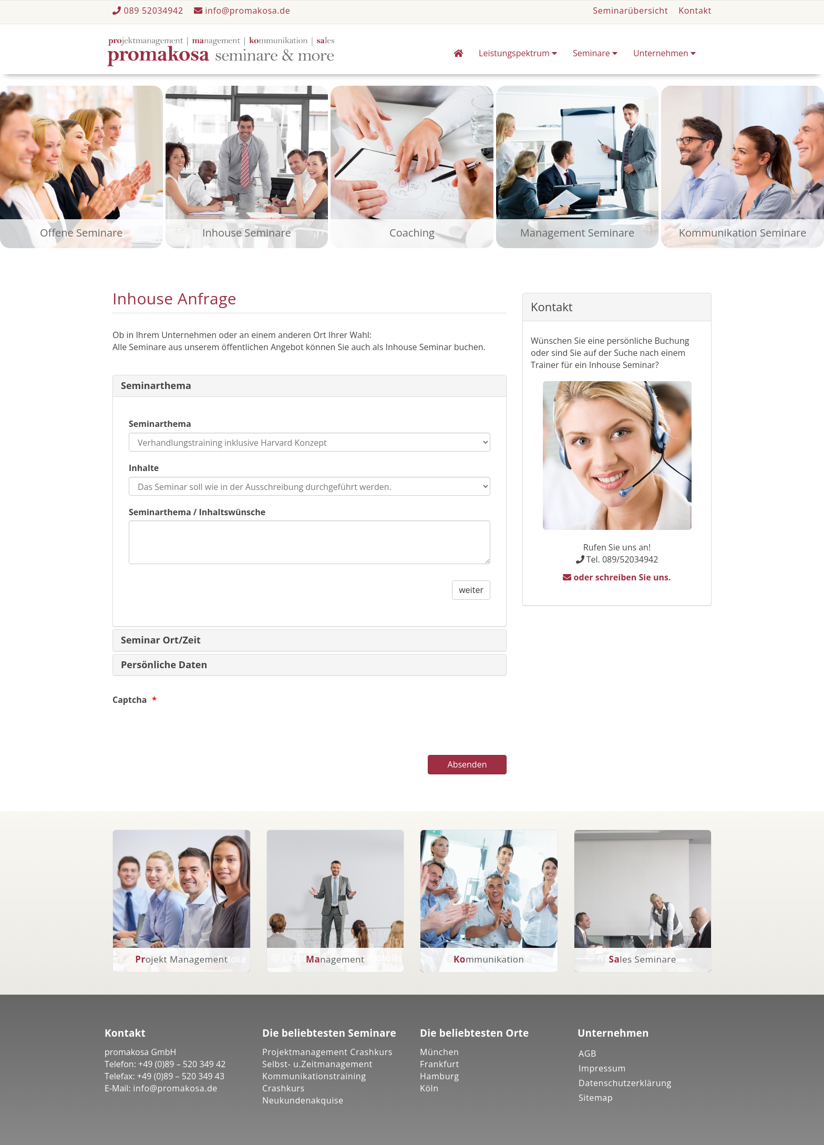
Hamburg (439, 1076)
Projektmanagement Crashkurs (327, 1052)
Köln (429, 1088)
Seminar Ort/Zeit (161, 639)
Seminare (595, 53)
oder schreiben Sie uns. (617, 577)
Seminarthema (156, 385)
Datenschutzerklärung (625, 1083)
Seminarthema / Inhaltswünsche (197, 512)
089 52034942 (149, 10)
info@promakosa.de (242, 10)
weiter (471, 590)
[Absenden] (467, 764)
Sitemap (596, 1097)
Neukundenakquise (303, 1100)
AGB (587, 1053)
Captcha (129, 700)
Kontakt (695, 10)
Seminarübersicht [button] (630, 10)
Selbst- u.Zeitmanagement (317, 1064)
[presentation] (192, 729)
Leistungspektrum (518, 53)
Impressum (602, 1068)
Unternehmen (664, 53)
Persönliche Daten (164, 664)
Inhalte (144, 468)
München (439, 1052)
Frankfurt (439, 1064)
